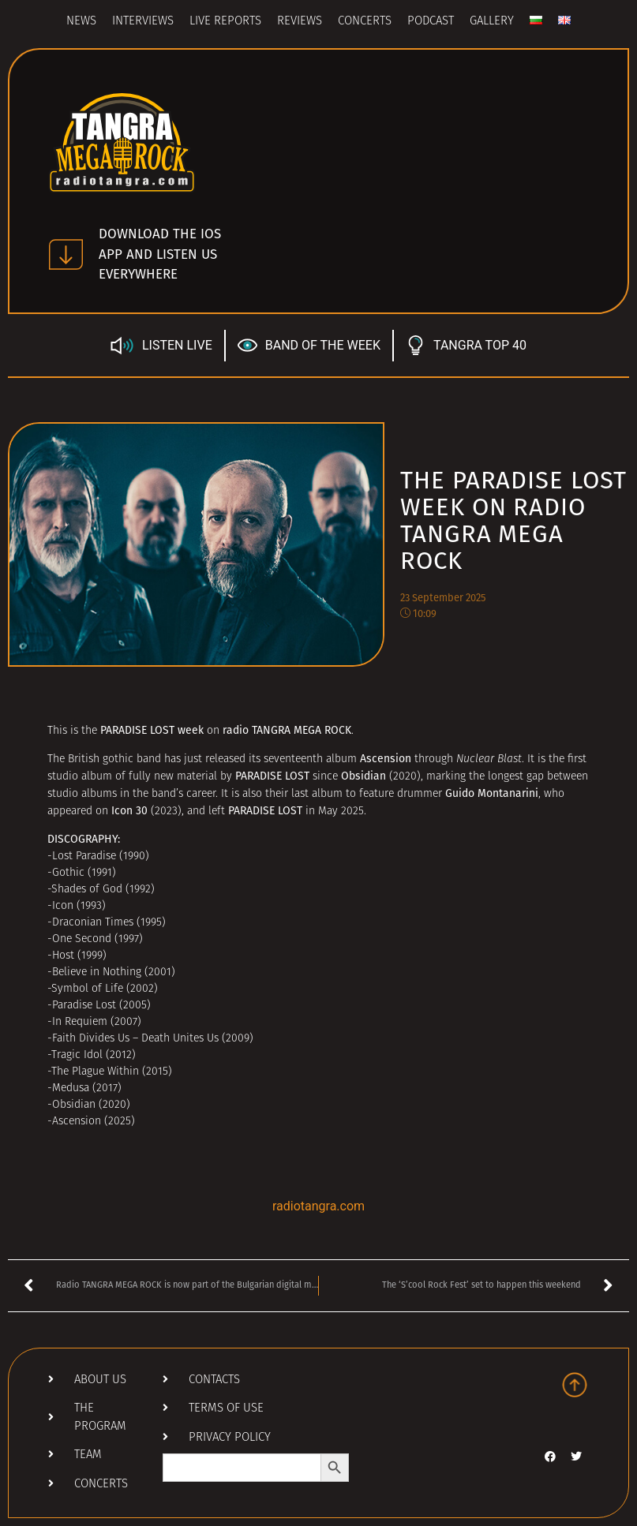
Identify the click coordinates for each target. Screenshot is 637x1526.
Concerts (365, 22)
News (81, 22)
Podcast (430, 22)
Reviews (299, 22)
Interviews (143, 22)
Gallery (492, 22)
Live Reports (225, 22)
